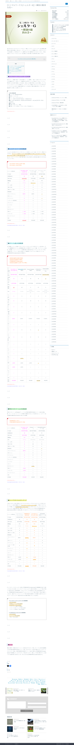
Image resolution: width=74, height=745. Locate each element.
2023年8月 (54, 230)
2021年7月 (54, 293)
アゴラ (36, 679)
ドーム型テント (13, 681)
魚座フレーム (43, 684)
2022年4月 (54, 270)
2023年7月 (54, 232)
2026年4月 (54, 148)
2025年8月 (54, 169)
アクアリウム (54, 38)
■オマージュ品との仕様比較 (13, 68)
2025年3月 (54, 181)
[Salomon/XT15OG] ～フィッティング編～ (59, 97)
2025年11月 (54, 161)
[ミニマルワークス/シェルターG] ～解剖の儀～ (27, 58)
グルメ (53, 58)
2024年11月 (54, 191)
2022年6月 (54, 265)
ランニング (54, 89)
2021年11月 (54, 283)
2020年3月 (54, 334)
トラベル (53, 74)
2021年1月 (54, 308)
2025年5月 (54, 176)
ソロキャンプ (42, 680)
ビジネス (53, 79)
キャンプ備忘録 (54, 51)
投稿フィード (54, 351)
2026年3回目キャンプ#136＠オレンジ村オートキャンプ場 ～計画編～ (59, 106)
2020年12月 (54, 311)
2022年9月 (54, 258)
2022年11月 (54, 252)
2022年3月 (54, 273)
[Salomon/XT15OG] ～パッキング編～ (59, 100)
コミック (53, 61)
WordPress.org (55, 354)
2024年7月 (54, 202)
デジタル (53, 69)
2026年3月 (54, 151)
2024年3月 (54, 212)
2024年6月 (54, 204)
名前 (29, 702)
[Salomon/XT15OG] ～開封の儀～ (58, 102)
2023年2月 (54, 245)
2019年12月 (54, 341)
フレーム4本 (25, 681)
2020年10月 (54, 316)
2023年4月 (54, 240)
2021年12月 (54, 280)
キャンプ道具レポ (55, 56)
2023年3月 (54, 242)
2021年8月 (54, 291)
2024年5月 (54, 207)
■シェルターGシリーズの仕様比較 (14, 67)
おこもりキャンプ (42, 679)
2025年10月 (54, 163)
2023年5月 (54, 237)
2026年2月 (54, 153)
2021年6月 (54, 296)
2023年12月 (54, 219)
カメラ (53, 46)
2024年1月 (54, 217)
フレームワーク (32, 681)
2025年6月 (54, 174)
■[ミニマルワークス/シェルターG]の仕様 (16, 66)
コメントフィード (55, 353)
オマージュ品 (13, 680)
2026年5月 (54, 146)
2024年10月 (54, 194)
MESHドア (20, 679)
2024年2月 (54, 214)
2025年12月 (54, 158)
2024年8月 (54, 199)
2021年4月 (54, 301)
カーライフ (54, 43)
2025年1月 (54, 186)
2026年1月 (54, 156)
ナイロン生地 (19, 681)
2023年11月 (54, 222)
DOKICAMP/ (20, 269)
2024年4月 (54, 209)
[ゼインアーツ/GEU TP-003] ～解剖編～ (59, 135)
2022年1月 (54, 278)
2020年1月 (54, 339)
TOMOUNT (26, 679)
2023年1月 (54, 247)
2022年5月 (54, 268)
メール (29, 705)
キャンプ (53, 48)
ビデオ (53, 81)
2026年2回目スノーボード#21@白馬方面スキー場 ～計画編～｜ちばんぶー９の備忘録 (60, 120)
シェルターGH (26, 680)
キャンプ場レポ (54, 53)
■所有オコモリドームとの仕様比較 (14, 70)
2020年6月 (54, 326)
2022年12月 (54, 250)
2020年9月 (54, 319)
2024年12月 (54, 189)
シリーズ (32, 680)
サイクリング (54, 64)
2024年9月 (54, 197)
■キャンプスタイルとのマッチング (14, 71)
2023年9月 (54, 227)
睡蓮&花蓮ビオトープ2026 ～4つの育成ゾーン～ (59, 110)
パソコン (53, 76)
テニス (53, 71)
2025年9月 (54, 166)
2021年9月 (54, 288)
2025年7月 (54, 171)
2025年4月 (54, 179)
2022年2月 (54, 275)
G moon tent (14, 679)
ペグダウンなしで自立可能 (40, 681)
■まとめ (9, 73)
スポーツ (53, 66)
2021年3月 (54, 303)
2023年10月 (54, 224)
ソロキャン (37, 680)
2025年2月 (54, 184)
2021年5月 (54, 298)
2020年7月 (54, 324)
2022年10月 (54, 255)
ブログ (53, 84)
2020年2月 (54, 336)
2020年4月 (54, 331)
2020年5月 (54, 329)
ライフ (53, 86)
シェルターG (19, 680)
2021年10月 (54, 286)
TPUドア (32, 679)
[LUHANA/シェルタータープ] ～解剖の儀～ (59, 130)
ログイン (53, 349)
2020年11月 (54, 313)
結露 (39, 684)
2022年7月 (54, 263)
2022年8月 (54, 260)
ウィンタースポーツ (55, 41)
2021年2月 (54, 306)
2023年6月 (54, 235)
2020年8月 (54, 321)
